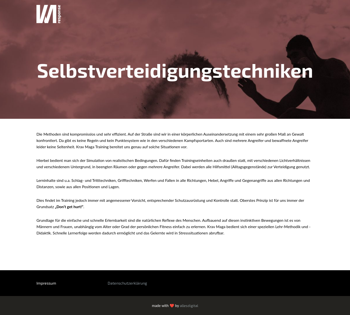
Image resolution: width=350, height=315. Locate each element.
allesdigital (189, 305)
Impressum (46, 283)
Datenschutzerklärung (127, 283)
